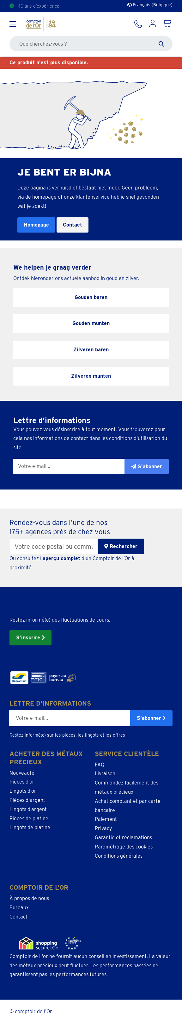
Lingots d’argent (28, 809)
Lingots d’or (22, 791)
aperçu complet (61, 558)
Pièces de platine (28, 819)
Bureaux (19, 908)
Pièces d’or (21, 782)
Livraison (105, 774)
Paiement (106, 819)
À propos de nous (29, 898)
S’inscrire (30, 638)
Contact (72, 225)
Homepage (36, 225)
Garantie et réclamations (123, 838)
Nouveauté (21, 773)
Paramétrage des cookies (124, 847)
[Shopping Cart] (167, 24)
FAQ (99, 765)
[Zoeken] (161, 43)
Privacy (103, 828)
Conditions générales (119, 856)
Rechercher (120, 546)
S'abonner (151, 718)
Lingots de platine (29, 827)
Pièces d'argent (27, 800)
